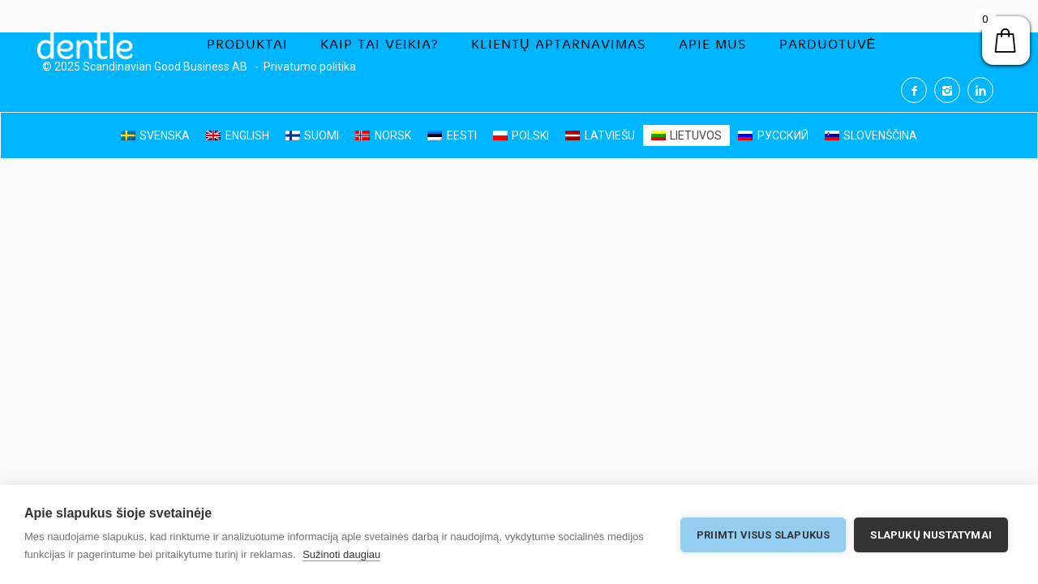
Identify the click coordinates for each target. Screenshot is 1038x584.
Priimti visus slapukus (763, 535)
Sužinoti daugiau (341, 554)
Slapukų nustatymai (931, 534)
